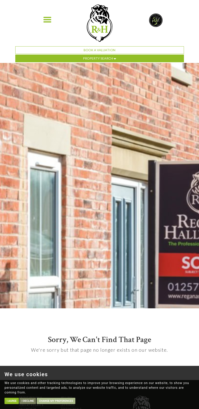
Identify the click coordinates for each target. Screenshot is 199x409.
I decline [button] (28, 400)
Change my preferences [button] (56, 400)
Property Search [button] (99, 58)
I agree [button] (12, 400)
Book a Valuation (99, 50)
